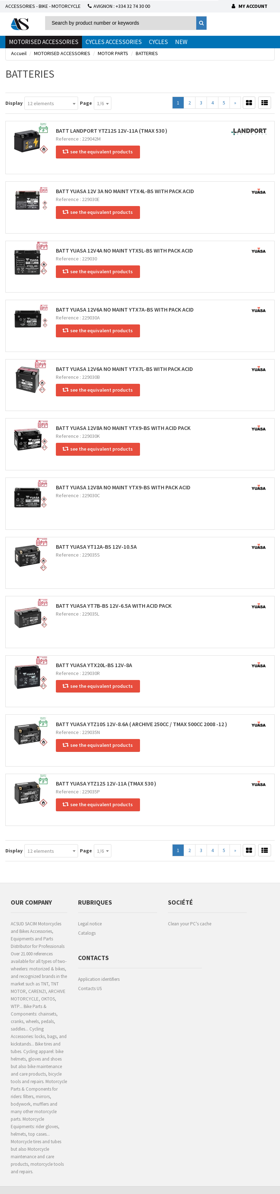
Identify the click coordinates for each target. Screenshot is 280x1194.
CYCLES (158, 42)
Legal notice (90, 924)
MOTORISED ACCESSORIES (43, 42)
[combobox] (51, 103)
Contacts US (90, 988)
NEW (181, 42)
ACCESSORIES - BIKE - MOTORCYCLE (43, 6)
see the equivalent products (98, 151)
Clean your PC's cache (189, 924)
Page (86, 103)
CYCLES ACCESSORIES (114, 42)
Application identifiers (99, 979)
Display (14, 103)
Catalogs (87, 933)
